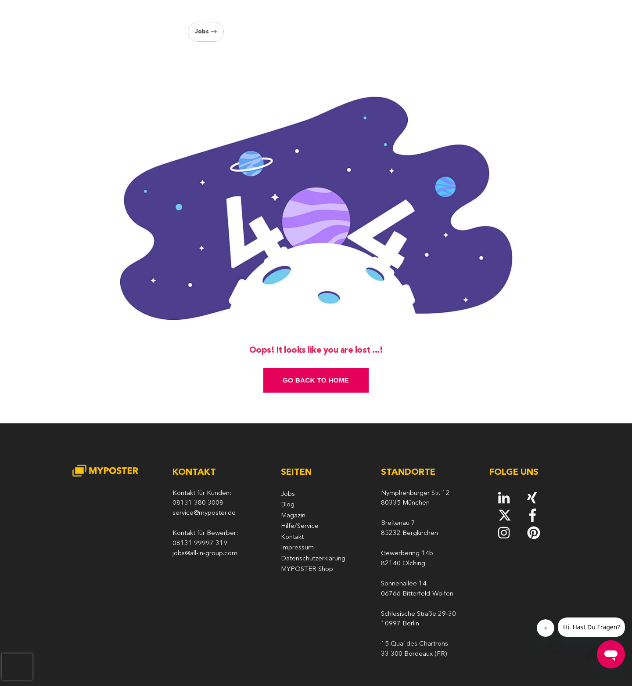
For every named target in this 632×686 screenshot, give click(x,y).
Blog (514, 21)
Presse (489, 21)
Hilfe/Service (300, 526)
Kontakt (292, 537)
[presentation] (17, 667)
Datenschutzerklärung (313, 559)
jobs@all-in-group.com (204, 553)
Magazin (293, 516)
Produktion (407, 21)
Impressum (297, 548)
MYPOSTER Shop (307, 569)
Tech (369, 21)
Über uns (201, 21)
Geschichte (245, 21)
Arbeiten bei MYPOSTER (311, 21)
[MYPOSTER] (109, 26)
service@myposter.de (204, 513)
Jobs (202, 32)
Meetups (452, 21)
